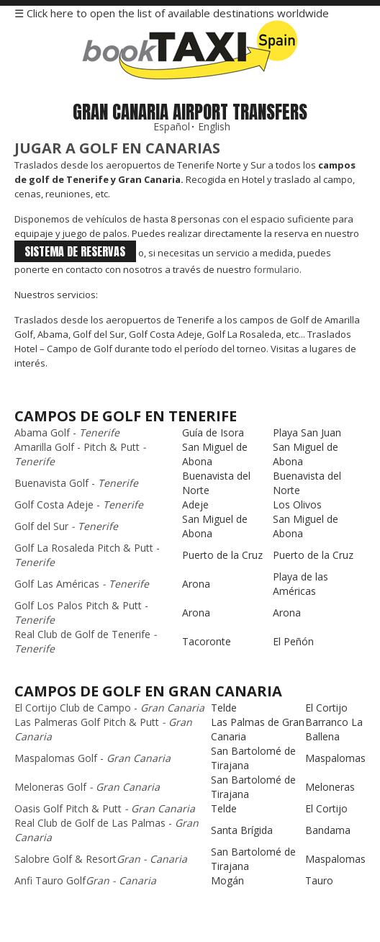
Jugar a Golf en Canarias (117, 148)
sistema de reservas (74, 251)
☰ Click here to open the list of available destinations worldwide (171, 13)
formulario (276, 269)
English (214, 126)
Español (171, 126)
